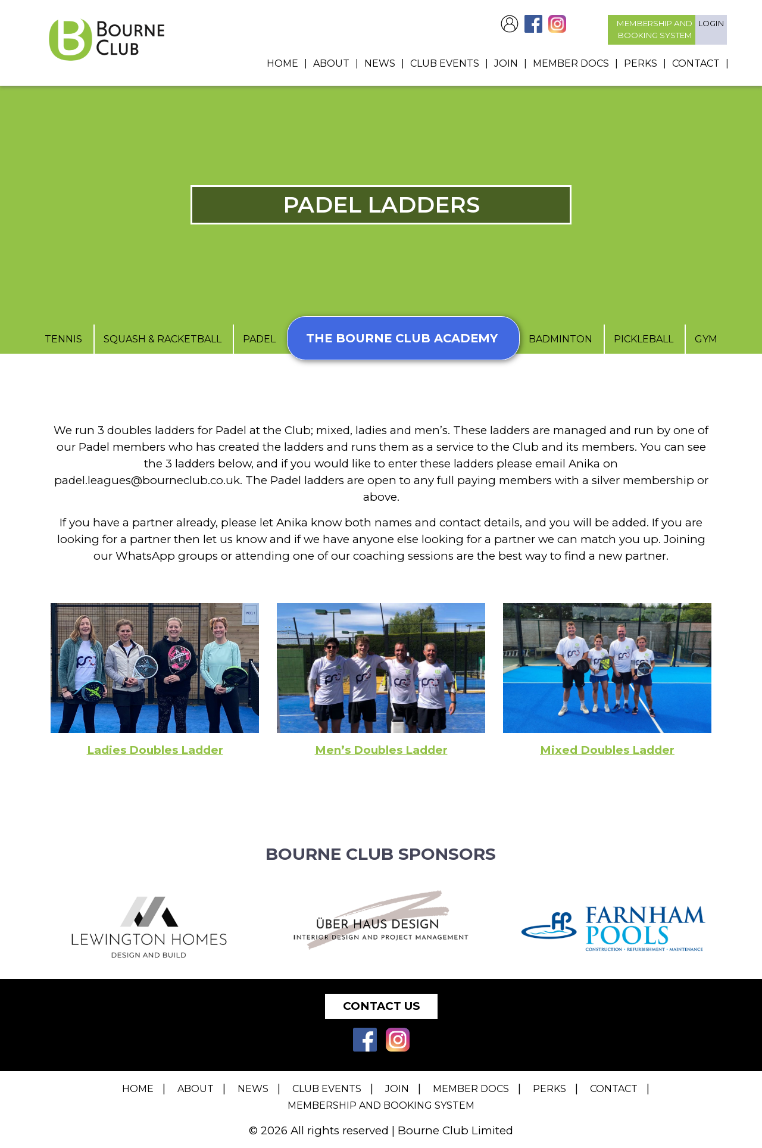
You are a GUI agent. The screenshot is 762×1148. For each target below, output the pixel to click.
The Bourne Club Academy (403, 339)
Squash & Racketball (160, 339)
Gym (709, 339)
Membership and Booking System (381, 1105)
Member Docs (571, 63)
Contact (696, 63)
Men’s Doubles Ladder (381, 750)
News (379, 63)
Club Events (444, 63)
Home (282, 63)
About (331, 63)
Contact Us (381, 1006)
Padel (256, 339)
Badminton (565, 339)
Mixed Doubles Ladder (607, 750)
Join (506, 63)
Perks (640, 63)
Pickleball (648, 339)
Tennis (61, 339)
